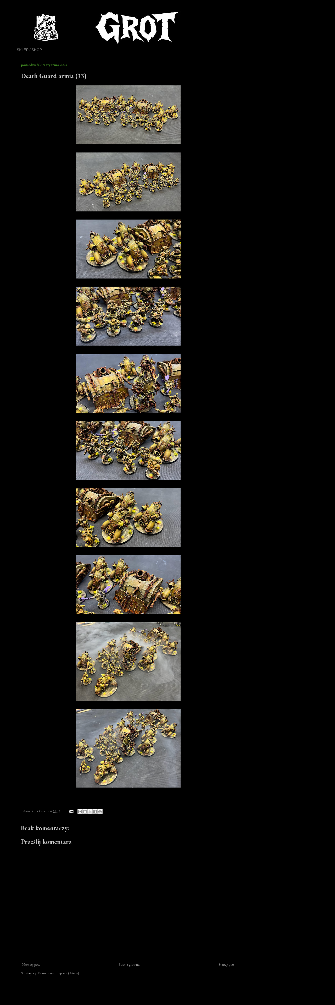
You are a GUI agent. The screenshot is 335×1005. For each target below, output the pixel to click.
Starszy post (226, 964)
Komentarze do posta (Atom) (58, 973)
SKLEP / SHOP (29, 50)
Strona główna (129, 964)
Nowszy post (31, 964)
